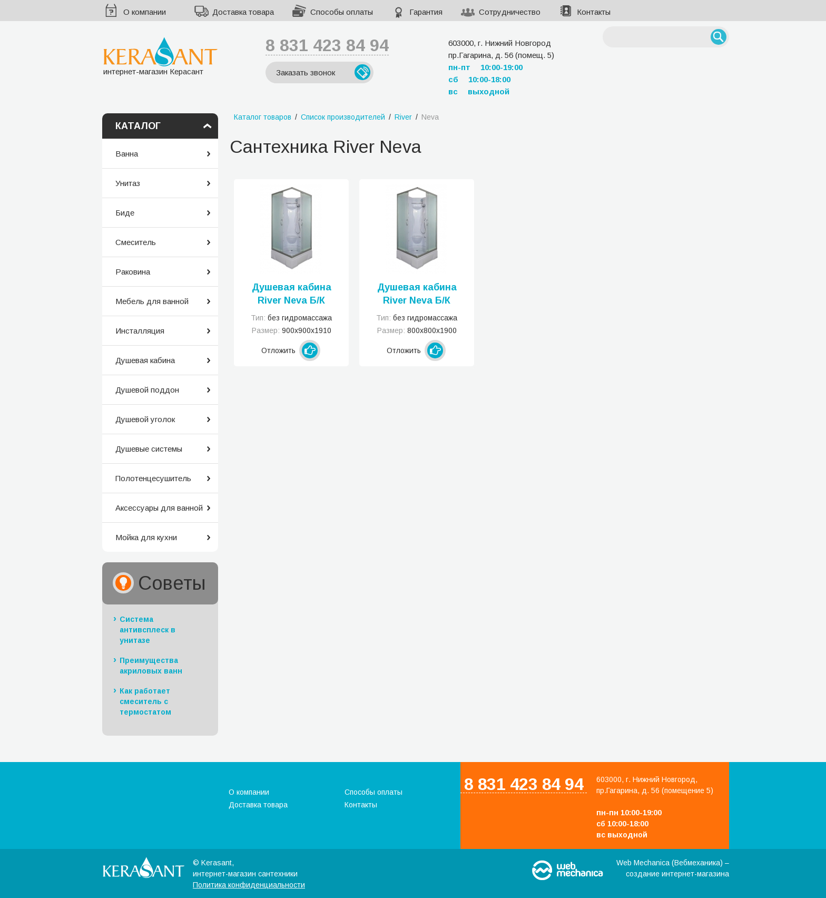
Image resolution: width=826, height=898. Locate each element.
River (403, 117)
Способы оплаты (341, 11)
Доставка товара (243, 11)
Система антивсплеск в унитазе (147, 630)
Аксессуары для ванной (159, 507)
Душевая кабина (145, 360)
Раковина (132, 271)
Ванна (126, 153)
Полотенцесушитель (153, 478)
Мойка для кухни (146, 537)
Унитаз (127, 183)
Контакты (594, 11)
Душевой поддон (147, 389)
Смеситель (135, 242)
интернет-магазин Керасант (160, 56)
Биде (124, 212)
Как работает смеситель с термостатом (145, 701)
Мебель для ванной (152, 301)
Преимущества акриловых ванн (151, 665)
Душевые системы (148, 448)
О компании (144, 11)
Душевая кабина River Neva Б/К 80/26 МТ (417, 294)
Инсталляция (139, 330)
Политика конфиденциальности (249, 885)
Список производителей (343, 117)
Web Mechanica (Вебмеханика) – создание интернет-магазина (672, 868)
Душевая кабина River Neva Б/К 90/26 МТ (291, 294)
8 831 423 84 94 (327, 45)
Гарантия (425, 11)
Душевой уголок (145, 419)
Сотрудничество (509, 11)
